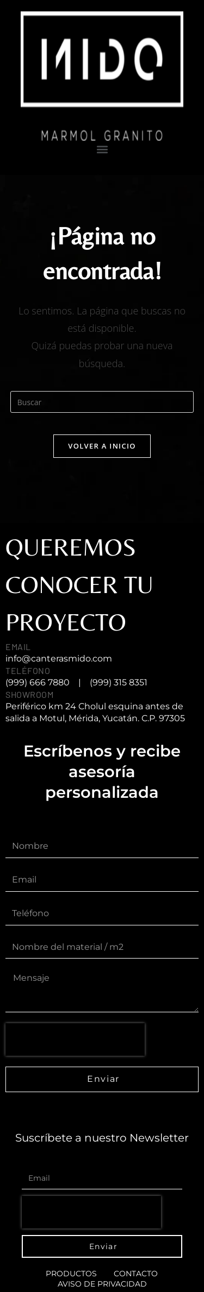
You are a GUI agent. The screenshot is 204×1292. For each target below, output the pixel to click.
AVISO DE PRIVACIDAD (102, 1284)
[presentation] (75, 1039)
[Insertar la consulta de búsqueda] (102, 402)
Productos (71, 1273)
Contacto (136, 1273)
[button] (102, 150)
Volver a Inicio (101, 446)
